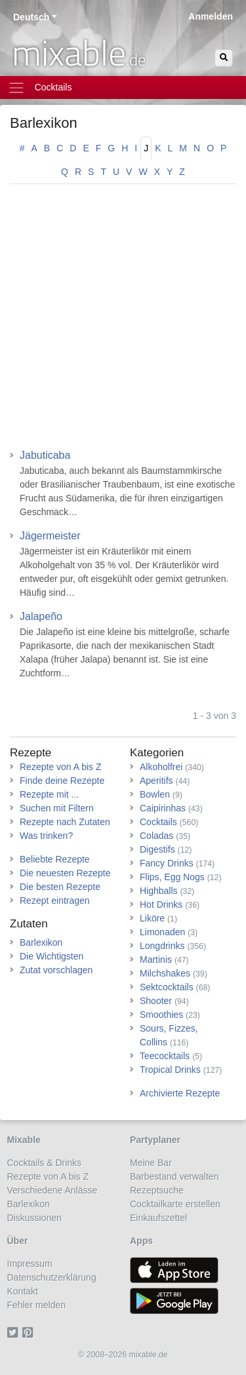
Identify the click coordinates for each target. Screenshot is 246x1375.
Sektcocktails (167, 987)
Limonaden (162, 932)
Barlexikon (43, 123)
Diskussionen (34, 1217)
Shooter (156, 1001)
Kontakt (22, 1291)
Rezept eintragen (55, 900)
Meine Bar (151, 1162)
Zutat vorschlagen (56, 970)
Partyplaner (155, 1139)
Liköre (152, 918)
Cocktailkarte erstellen (175, 1204)
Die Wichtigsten (51, 956)
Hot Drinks (161, 904)
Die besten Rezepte (60, 886)
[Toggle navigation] (123, 87)
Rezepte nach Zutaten (65, 822)
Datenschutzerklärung (51, 1277)
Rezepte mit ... (49, 794)
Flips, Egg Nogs (172, 877)
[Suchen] (224, 58)
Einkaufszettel (158, 1217)
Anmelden (210, 16)
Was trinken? (46, 835)
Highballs (159, 890)
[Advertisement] (123, 321)
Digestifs (157, 849)
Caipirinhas (163, 808)
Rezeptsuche (157, 1190)
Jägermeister (50, 535)
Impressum (29, 1263)
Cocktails (158, 822)
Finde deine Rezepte (62, 780)
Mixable (24, 1139)
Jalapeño (41, 616)
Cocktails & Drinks (44, 1162)
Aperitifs (156, 780)
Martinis (156, 959)
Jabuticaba (45, 455)
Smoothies (161, 1014)
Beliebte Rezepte (55, 859)
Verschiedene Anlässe (52, 1190)
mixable (79, 52)
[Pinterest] (29, 1332)
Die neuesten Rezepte (65, 873)
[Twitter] (14, 1332)
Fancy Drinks (167, 863)
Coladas (156, 835)
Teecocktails (165, 1056)
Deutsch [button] (31, 17)
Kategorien (157, 752)
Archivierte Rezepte (180, 1093)
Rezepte (30, 752)
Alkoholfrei (161, 767)
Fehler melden (36, 1305)
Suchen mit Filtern (57, 808)
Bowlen (155, 794)
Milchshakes (165, 973)
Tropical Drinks (170, 1069)
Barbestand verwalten (174, 1176)
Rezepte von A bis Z (61, 767)
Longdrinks (162, 945)
